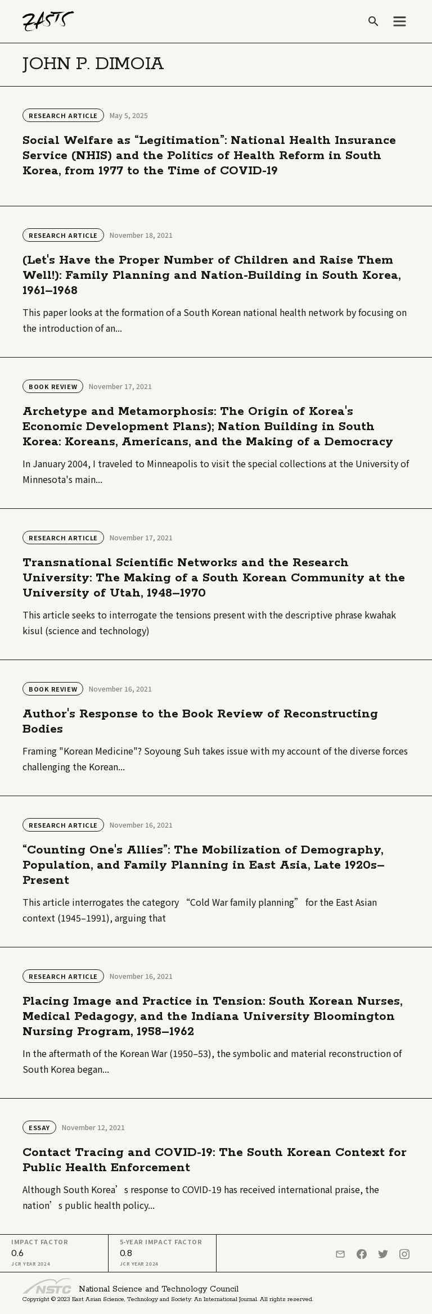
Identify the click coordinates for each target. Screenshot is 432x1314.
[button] (399, 21)
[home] (48, 21)
